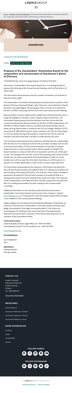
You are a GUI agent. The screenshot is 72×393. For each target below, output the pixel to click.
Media (7, 334)
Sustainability (10, 338)
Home (6, 14)
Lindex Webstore (11, 308)
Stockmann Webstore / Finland (16, 312)
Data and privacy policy (29, 384)
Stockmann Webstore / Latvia (15, 319)
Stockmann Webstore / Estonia (16, 316)
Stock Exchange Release (21, 63)
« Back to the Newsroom (16, 57)
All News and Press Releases (20, 14)
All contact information (14, 296)
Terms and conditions (44, 384)
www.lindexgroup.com (13, 196)
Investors (8, 330)
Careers (8, 342)
